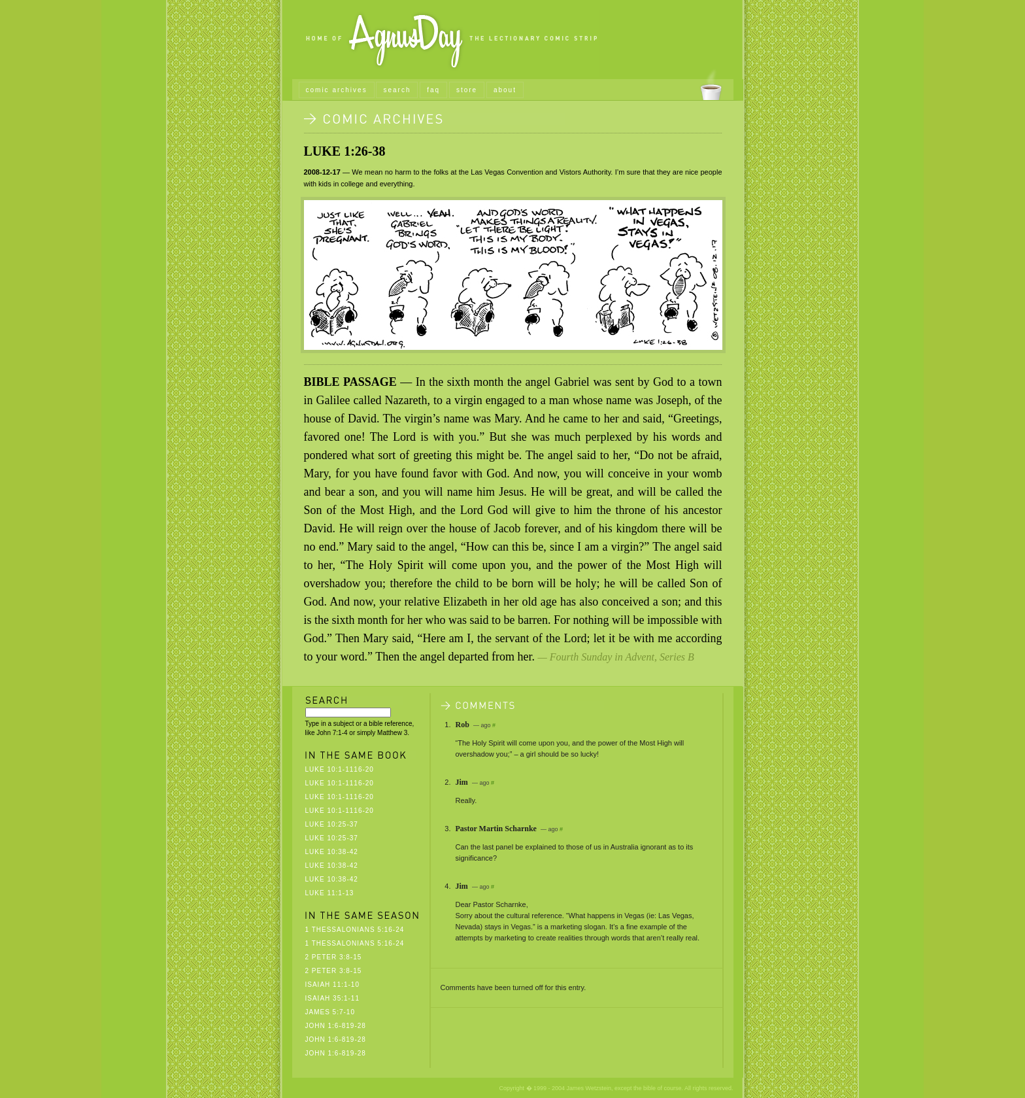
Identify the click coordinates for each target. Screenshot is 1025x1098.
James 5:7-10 (330, 1012)
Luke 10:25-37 (331, 824)
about (505, 90)
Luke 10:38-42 (331, 851)
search (397, 90)
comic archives (336, 90)
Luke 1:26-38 (345, 151)
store (466, 90)
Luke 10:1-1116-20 (339, 769)
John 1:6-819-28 (335, 1025)
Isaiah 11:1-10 (332, 984)
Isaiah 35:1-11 (332, 998)
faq (433, 90)
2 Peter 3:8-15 (333, 957)
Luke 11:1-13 (329, 893)
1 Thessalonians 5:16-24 (355, 929)
